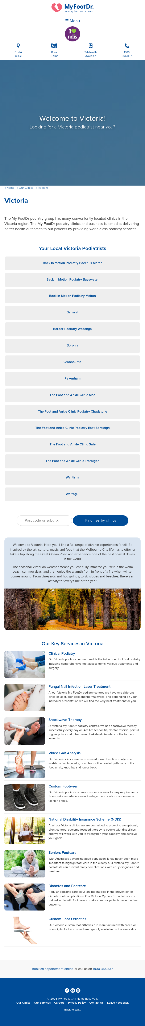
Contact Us (96, 1002)
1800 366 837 (102, 969)
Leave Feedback (118, 1002)
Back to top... (72, 1009)
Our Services (42, 1002)
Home (10, 188)
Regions (43, 188)
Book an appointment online (53, 969)
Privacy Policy (77, 1002)
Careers (59, 1002)
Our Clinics (26, 188)
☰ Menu (72, 20)
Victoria (16, 201)
